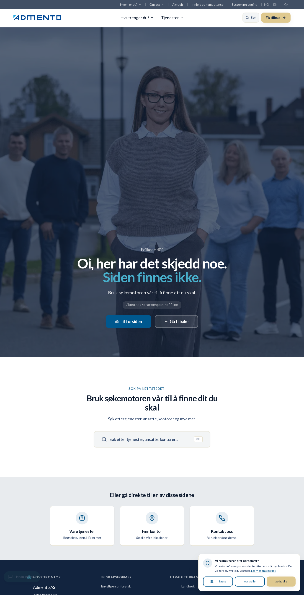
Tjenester (172, 18)
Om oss (156, 4)
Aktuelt (177, 4)
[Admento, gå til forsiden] (37, 18)
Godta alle (281, 581)
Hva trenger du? (137, 18)
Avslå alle (249, 581)
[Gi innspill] (22, 576)
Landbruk (188, 586)
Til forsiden (128, 321)
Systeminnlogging (244, 4)
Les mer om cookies (263, 570)
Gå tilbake (176, 321)
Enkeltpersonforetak (116, 586)
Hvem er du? (130, 4)
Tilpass (218, 581)
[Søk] (250, 18)
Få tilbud (276, 18)
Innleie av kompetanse (207, 4)
